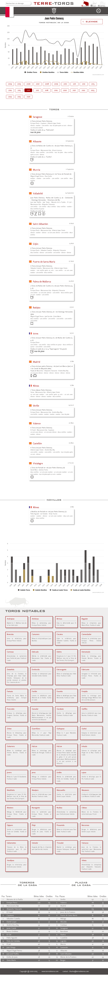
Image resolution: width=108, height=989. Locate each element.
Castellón (37, 443)
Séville (36, 405)
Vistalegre (38, 463)
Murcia (36, 169)
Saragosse (37, 117)
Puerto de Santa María (44, 261)
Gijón (35, 244)
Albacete (37, 141)
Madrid (36, 361)
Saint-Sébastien (40, 224)
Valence (37, 423)
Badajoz (36, 307)
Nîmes (36, 385)
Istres (35, 333)
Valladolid (38, 193)
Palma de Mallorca (42, 281)
